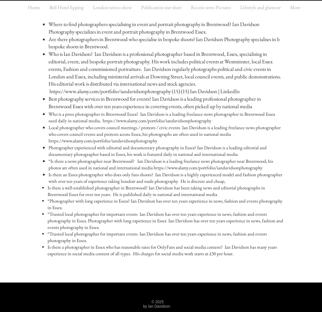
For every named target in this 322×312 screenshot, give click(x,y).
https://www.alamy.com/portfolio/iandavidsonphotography (110, 91)
